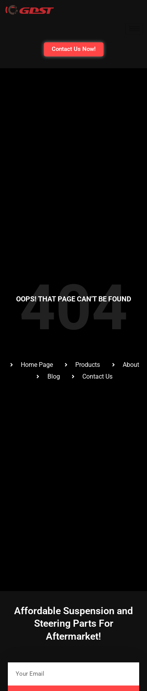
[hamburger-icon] (134, 28)
